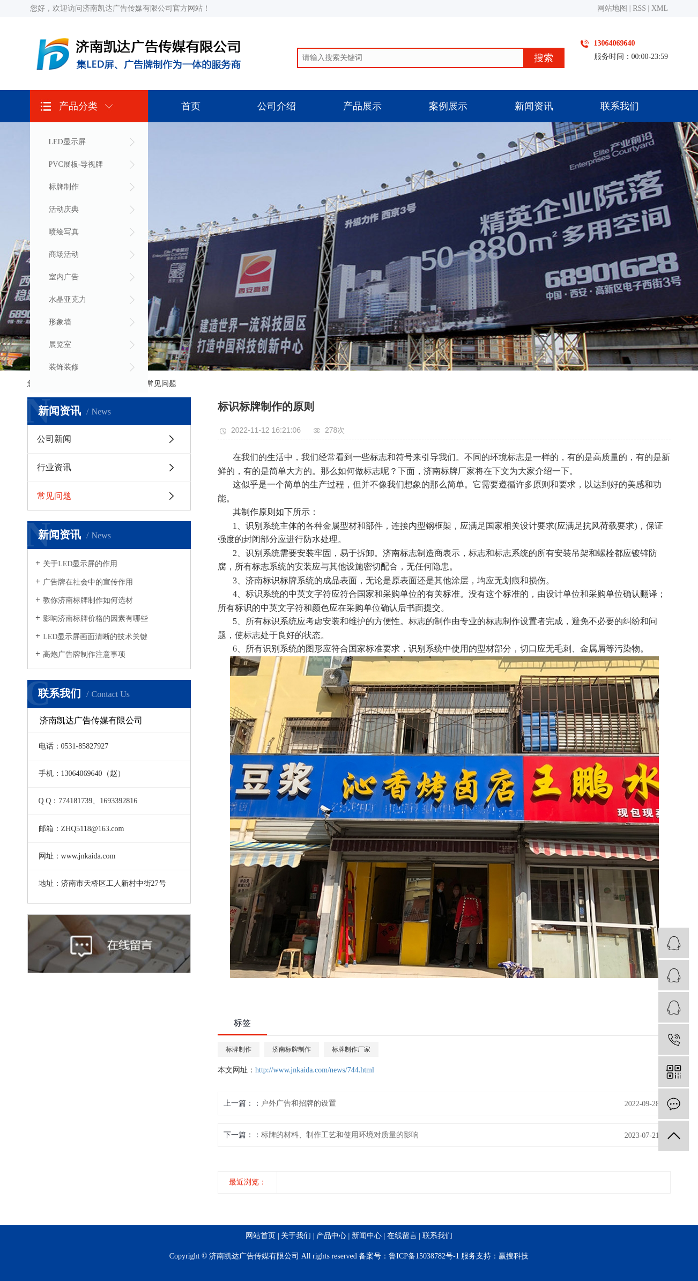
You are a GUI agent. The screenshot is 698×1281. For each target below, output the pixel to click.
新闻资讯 (534, 106)
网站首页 (261, 1236)
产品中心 (331, 1236)
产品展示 (362, 106)
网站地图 (612, 8)
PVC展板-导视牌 (76, 164)
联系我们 (619, 106)
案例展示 (448, 106)
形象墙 (60, 322)
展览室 (60, 344)
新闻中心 (367, 1236)
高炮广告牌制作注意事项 (84, 654)
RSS (639, 8)
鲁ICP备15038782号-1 (424, 1256)
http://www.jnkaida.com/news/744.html (314, 1070)
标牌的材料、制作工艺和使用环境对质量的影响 (340, 1135)
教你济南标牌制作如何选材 (88, 600)
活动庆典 (64, 209)
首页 (191, 106)
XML (659, 8)
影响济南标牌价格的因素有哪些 (95, 618)
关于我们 (296, 1236)
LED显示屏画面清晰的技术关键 (95, 637)
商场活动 (64, 254)
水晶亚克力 (67, 299)
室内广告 (64, 277)
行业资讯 (54, 467)
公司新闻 (54, 438)
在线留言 (402, 1236)
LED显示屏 (67, 142)
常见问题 (161, 384)
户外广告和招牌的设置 (298, 1103)
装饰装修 (64, 367)
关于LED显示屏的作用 (80, 564)
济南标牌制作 (291, 1049)
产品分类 (78, 106)
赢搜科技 (514, 1256)
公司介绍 (276, 106)
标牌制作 (64, 187)
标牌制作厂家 (351, 1049)
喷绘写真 (64, 232)
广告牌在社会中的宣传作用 (88, 582)
